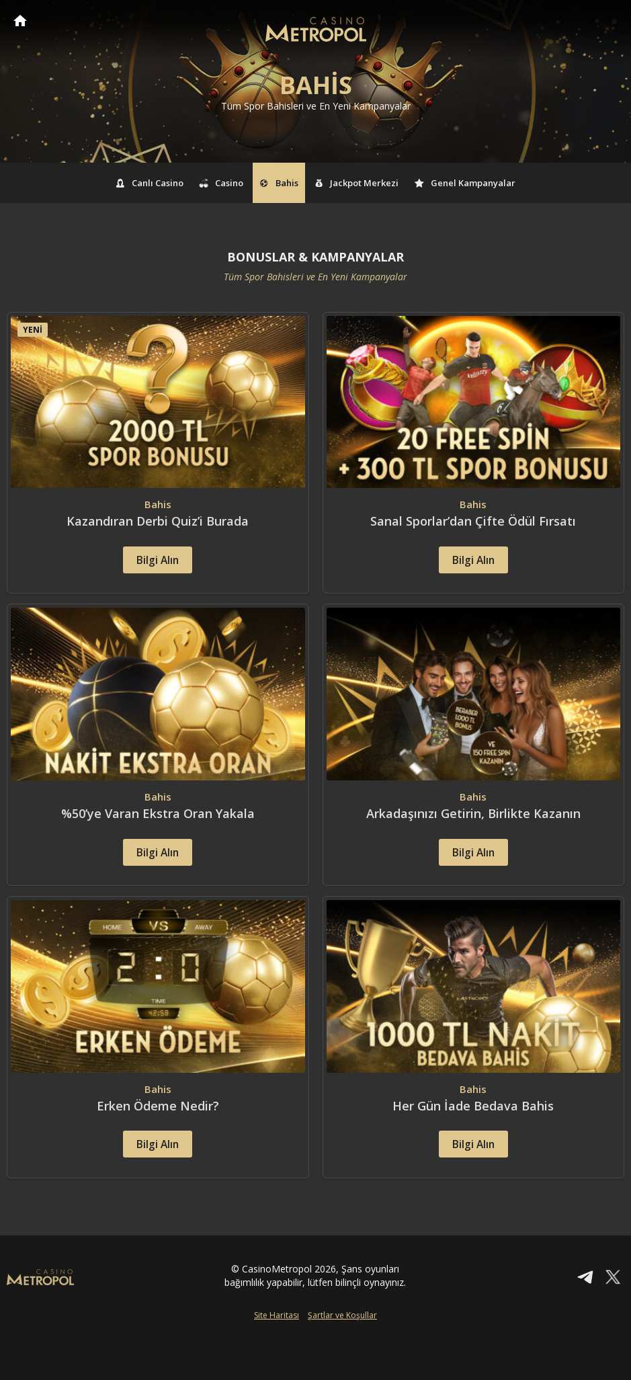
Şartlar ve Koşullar (342, 1358)
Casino (222, 183)
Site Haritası (276, 1358)
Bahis (278, 183)
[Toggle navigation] (608, 21)
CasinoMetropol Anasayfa (20, 20)
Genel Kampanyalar (465, 183)
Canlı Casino (149, 183)
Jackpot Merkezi (356, 183)
